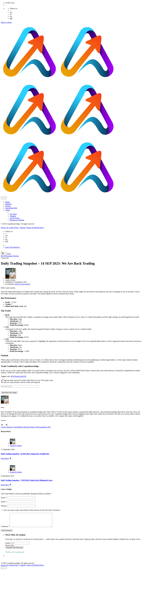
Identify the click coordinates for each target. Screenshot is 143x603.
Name (3, 498)
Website (4, 506)
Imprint (22, 228)
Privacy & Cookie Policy (10, 228)
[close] (3, 197)
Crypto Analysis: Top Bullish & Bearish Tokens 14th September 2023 (26, 427)
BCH (12, 376)
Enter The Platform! (12, 247)
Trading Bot (18, 376)
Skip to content (6, 22)
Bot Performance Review (10, 256)
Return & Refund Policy (35, 228)
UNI (24, 376)
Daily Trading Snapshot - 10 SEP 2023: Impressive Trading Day (25, 454)
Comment (5, 529)
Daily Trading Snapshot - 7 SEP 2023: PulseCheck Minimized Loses (26, 480)
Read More (7, 458)
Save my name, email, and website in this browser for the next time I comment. (32, 510)
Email (3, 502)
